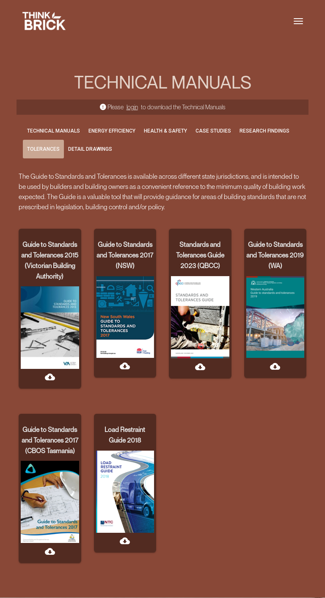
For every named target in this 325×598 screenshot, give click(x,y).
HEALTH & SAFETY (165, 131)
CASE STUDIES (213, 131)
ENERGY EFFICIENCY (111, 131)
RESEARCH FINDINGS (264, 131)
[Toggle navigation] (298, 21)
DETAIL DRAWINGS (90, 149)
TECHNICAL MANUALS (53, 131)
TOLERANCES (43, 149)
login (132, 107)
